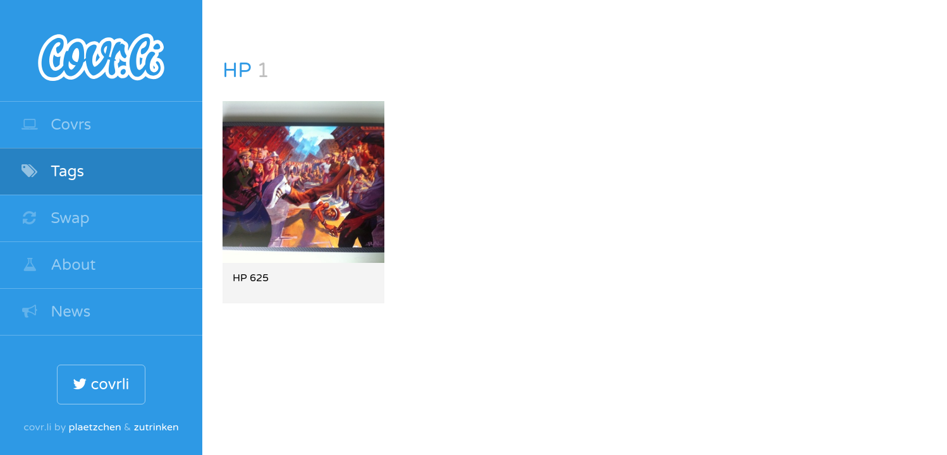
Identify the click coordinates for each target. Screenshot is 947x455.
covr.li (101, 50)
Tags (52, 171)
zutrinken (156, 427)
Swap (55, 218)
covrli (101, 384)
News (55, 312)
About (58, 265)
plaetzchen (94, 427)
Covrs (55, 125)
